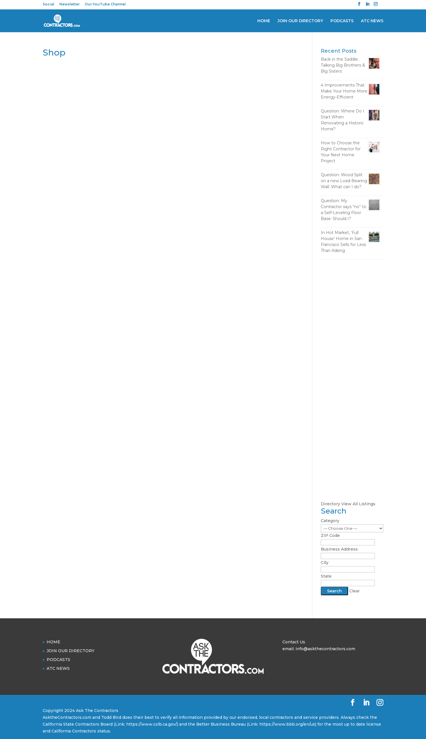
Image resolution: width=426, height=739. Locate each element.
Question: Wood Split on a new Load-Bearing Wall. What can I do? (344, 180)
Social (48, 4)
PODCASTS (341, 21)
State (326, 576)
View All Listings (358, 503)
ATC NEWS (372, 21)
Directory (330, 503)
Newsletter (69, 4)
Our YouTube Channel (105, 4)
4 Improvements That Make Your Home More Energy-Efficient (344, 91)
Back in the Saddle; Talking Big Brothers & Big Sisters (343, 65)
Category (330, 520)
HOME (263, 21)
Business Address (339, 549)
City (324, 562)
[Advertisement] (352, 353)
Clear (354, 591)
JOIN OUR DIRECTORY (300, 21)
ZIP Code (330, 535)
